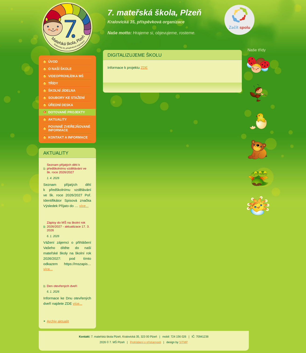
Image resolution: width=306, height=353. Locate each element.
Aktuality (57, 119)
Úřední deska (60, 105)
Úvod (53, 61)
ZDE (144, 67)
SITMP (183, 342)
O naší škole (60, 69)
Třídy (53, 83)
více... (84, 206)
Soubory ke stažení (66, 98)
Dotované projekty (66, 112)
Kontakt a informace (68, 137)
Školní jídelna (62, 90)
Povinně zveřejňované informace (69, 128)
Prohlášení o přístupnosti (145, 342)
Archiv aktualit (58, 321)
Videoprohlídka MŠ (66, 76)
